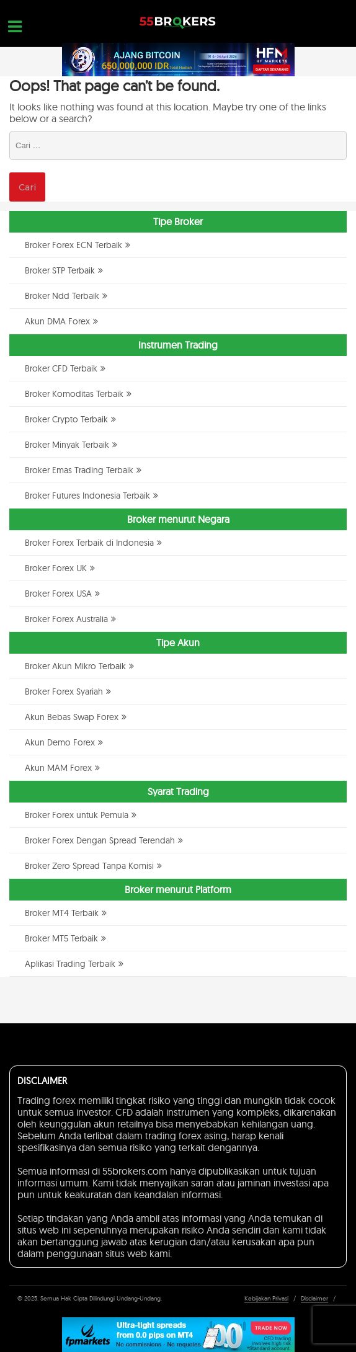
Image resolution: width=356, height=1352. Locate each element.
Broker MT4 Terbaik (62, 912)
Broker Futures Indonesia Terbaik (87, 495)
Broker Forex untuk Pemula (76, 815)
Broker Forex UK (56, 568)
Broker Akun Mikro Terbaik (75, 666)
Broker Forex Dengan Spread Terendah (100, 840)
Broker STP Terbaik (60, 270)
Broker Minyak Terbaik (67, 444)
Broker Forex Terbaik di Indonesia (89, 542)
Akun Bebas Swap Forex (71, 717)
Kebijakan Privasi (266, 1298)
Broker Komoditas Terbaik (74, 393)
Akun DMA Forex (57, 321)
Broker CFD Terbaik (61, 368)
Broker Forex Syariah (64, 691)
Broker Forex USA (58, 593)
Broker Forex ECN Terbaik (73, 245)
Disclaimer (314, 1298)
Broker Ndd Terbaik (62, 295)
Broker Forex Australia (66, 619)
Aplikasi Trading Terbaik (70, 963)
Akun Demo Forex (60, 742)
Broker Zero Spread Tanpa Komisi (89, 865)
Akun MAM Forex (58, 767)
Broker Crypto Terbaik (66, 419)
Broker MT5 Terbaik (61, 938)
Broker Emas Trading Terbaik (79, 470)
